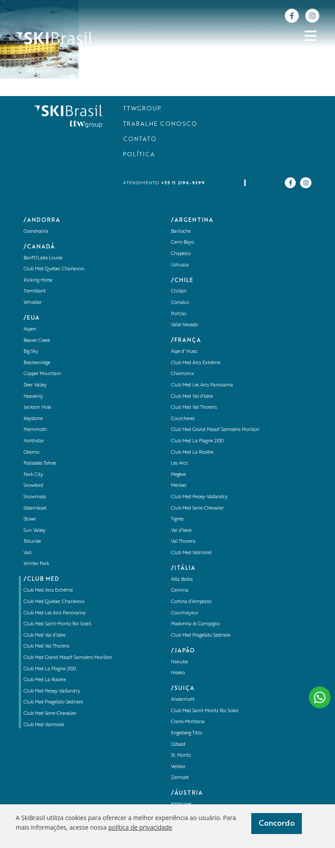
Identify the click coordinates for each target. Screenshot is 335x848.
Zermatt (180, 778)
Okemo (31, 452)
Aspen (30, 329)
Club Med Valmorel (44, 725)
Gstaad (178, 744)
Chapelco (181, 254)
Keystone (33, 419)
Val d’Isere (181, 530)
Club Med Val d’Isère (44, 635)
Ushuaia (180, 265)
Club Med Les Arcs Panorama (54, 613)
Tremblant (35, 291)
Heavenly (33, 396)
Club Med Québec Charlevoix (54, 269)
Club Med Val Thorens (46, 646)
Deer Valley (35, 385)
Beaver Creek (37, 340)
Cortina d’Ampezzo (191, 602)
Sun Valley (35, 530)
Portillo (178, 314)
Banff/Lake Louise (43, 258)
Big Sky (31, 351)
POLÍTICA (139, 155)
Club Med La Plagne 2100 (50, 669)
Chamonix (182, 374)
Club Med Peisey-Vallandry (52, 691)
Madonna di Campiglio (195, 624)
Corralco (180, 302)
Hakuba (179, 662)
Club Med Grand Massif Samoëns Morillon (68, 657)
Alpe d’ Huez (184, 351)
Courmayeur (184, 613)
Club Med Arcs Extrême (48, 590)
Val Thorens (183, 541)
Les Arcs (179, 463)
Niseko (178, 673)
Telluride (32, 541)
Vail (27, 553)
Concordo (277, 823)
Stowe (30, 519)
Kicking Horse (38, 280)
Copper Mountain (42, 374)
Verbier (178, 767)
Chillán (179, 291)
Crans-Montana (188, 722)
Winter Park (36, 564)
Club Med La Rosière (45, 680)
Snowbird (33, 485)
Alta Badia (182, 579)
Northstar (34, 441)
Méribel (178, 485)
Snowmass (35, 497)
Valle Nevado (184, 325)
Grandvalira (36, 231)
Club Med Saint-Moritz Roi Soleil (57, 624)
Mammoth (35, 429)
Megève (178, 474)
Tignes (177, 519)
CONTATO (140, 139)
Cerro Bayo (182, 242)
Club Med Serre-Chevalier (50, 713)
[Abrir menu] (310, 36)
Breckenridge (37, 363)
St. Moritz (181, 755)
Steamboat (35, 508)
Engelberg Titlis (186, 733)
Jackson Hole (37, 407)
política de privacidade (140, 827)
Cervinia (179, 590)
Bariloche (181, 231)
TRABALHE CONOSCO (160, 124)
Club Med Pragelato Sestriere (53, 702)
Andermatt (183, 699)
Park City (33, 474)
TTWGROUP (142, 109)
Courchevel (183, 419)
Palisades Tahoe (40, 463)
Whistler (32, 302)
